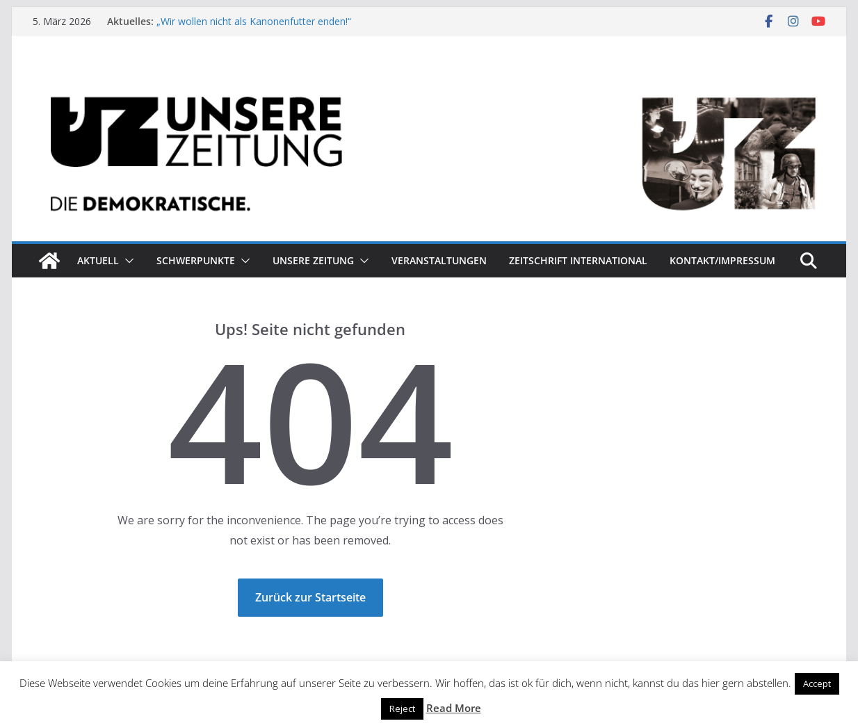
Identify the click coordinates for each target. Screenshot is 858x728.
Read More (453, 708)
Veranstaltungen (439, 260)
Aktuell (98, 260)
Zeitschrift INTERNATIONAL (578, 260)
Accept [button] (817, 683)
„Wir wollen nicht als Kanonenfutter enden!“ (253, 21)
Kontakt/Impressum (722, 260)
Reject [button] (402, 708)
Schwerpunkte (195, 260)
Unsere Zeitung (313, 260)
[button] (126, 260)
